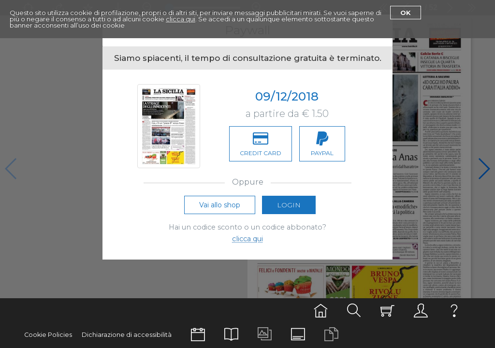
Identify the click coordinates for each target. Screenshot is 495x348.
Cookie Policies (48, 334)
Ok (405, 12)
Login (289, 205)
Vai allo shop (219, 205)
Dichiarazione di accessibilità (127, 334)
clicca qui (180, 19)
